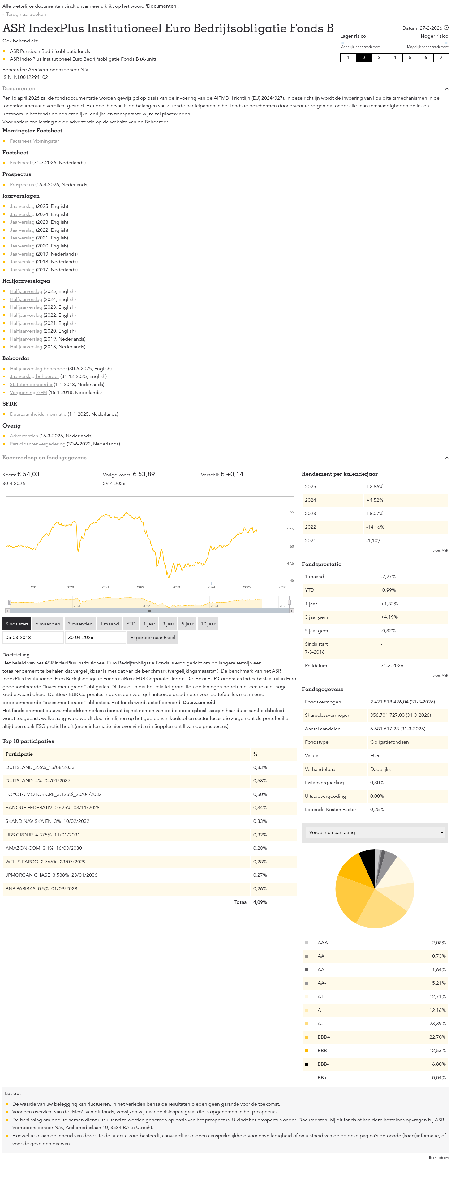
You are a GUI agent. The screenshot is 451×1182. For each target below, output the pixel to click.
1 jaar (149, 624)
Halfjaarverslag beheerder (38, 369)
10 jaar (208, 624)
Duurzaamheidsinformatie (38, 414)
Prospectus (22, 185)
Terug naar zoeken (26, 14)
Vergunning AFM (28, 392)
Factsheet (20, 163)
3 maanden (80, 624)
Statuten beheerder (31, 384)
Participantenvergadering (38, 444)
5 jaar (187, 624)
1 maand (109, 624)
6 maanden (48, 624)
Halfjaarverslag (26, 291)
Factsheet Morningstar (34, 141)
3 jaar (168, 624)
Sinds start (17, 624)
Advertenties (24, 436)
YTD (131, 624)
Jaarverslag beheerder (34, 376)
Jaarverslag (22, 206)
